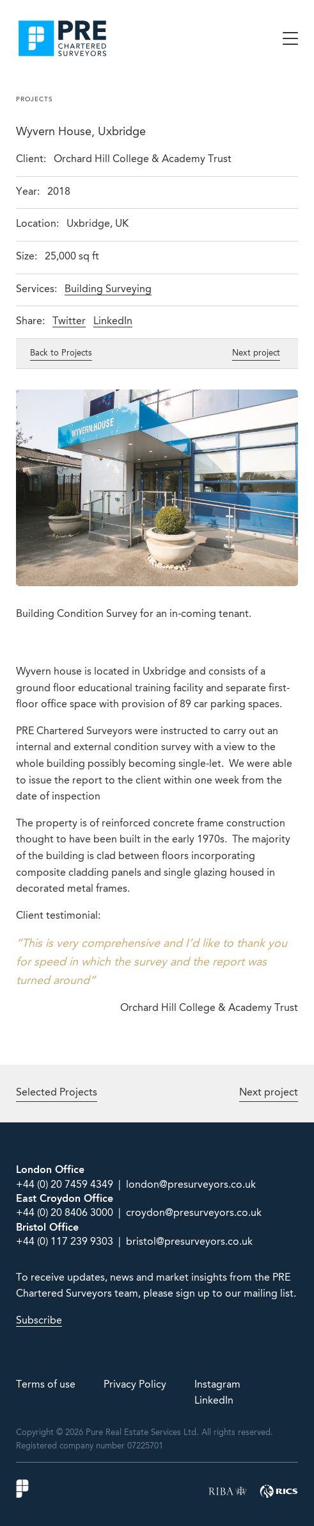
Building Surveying (108, 289)
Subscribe (39, 1321)
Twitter (69, 321)
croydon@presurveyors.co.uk (194, 1213)
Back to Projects (61, 353)
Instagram (217, 1385)
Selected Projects (56, 1093)
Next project (256, 353)
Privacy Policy (135, 1385)
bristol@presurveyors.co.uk (189, 1242)
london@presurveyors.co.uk (191, 1185)
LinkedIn (112, 321)
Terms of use (45, 1385)
